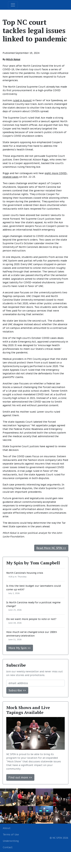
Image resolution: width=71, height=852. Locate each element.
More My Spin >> (20, 648)
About (6, 828)
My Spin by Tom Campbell (33, 563)
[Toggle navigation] (13, 4)
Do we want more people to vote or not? (31, 619)
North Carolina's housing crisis (24, 572)
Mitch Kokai (13, 59)
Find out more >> (20, 777)
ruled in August (22, 100)
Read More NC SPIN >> (51, 548)
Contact (8, 847)
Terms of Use (11, 834)
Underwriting (11, 840)
